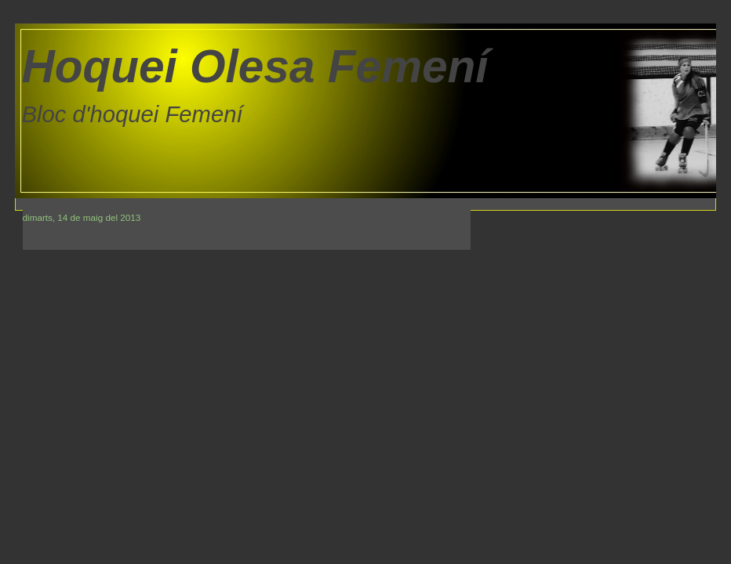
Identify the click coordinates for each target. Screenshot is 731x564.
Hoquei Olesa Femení (255, 66)
